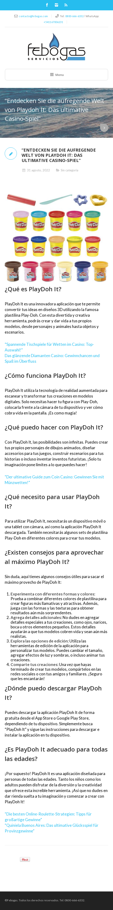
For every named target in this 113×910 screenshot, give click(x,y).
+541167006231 (53, 22)
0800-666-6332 (74, 16)
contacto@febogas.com (33, 16)
